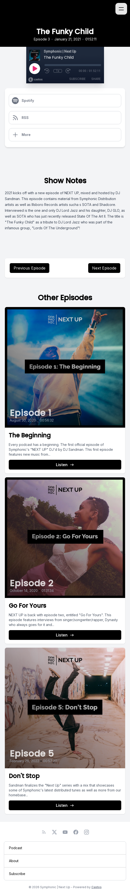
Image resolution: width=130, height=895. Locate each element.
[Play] (34, 68)
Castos (96, 887)
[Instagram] (86, 832)
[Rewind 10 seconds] (47, 71)
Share (96, 79)
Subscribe (77, 79)
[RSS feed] (43, 832)
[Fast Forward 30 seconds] (68, 71)
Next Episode (104, 268)
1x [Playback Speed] (57, 71)
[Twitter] (54, 832)
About (13, 861)
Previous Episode (29, 268)
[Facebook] (75, 832)
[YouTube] (65, 832)
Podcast (15, 848)
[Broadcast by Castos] (35, 79)
